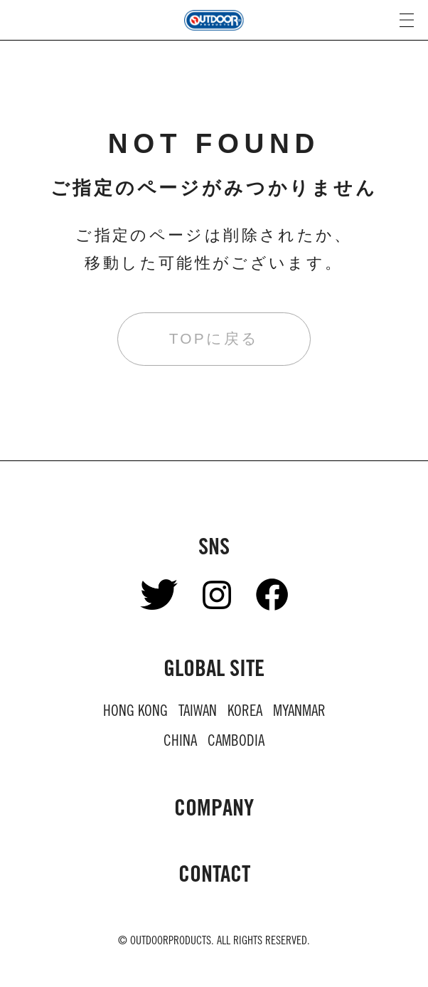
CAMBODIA (236, 742)
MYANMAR (299, 712)
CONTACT (214, 876)
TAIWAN (197, 712)
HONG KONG (135, 712)
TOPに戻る (214, 338)
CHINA (180, 742)
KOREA (245, 712)
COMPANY (214, 810)
